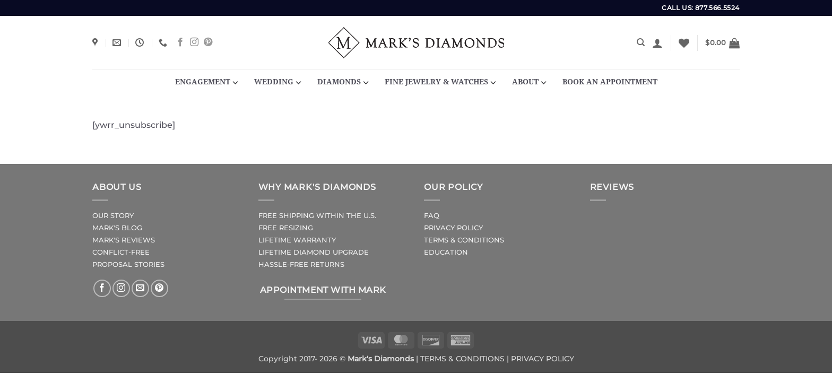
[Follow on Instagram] (194, 42)
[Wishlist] (684, 43)
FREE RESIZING (285, 228)
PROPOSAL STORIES (128, 264)
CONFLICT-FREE (121, 252)
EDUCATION (446, 252)
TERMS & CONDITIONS (464, 240)
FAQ (431, 216)
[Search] (641, 42)
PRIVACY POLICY (453, 228)
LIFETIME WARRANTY (297, 240)
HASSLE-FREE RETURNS (301, 264)
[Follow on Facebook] (180, 42)
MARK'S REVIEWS (123, 240)
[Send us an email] (140, 288)
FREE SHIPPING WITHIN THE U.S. (317, 216)
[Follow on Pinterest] (208, 42)
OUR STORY (113, 216)
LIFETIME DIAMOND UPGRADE (313, 252)
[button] (657, 43)
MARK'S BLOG (117, 228)
